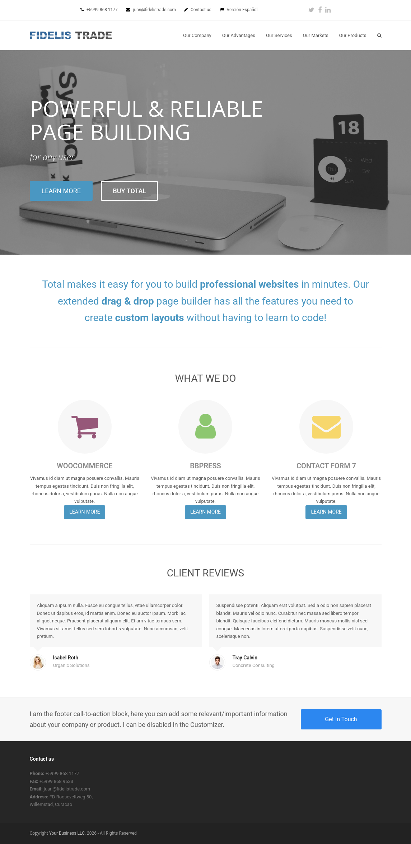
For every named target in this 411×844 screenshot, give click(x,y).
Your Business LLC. (67, 833)
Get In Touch (341, 719)
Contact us (201, 9)
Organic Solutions (71, 665)
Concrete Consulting (254, 665)
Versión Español (242, 9)
